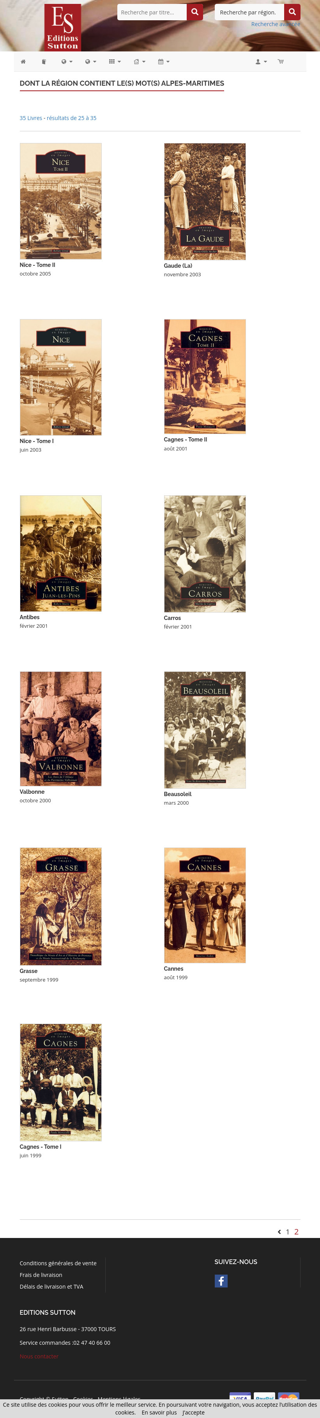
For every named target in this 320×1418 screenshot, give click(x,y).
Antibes (30, 617)
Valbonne (32, 792)
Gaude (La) (178, 266)
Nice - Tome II (37, 265)
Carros (172, 618)
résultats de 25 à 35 (72, 118)
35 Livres (32, 118)
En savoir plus (159, 1412)
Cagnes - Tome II (185, 439)
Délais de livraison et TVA (51, 1286)
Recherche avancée (276, 24)
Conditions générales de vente (58, 1263)
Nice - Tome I (37, 441)
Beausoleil (178, 794)
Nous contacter (39, 1356)
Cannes (174, 969)
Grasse (29, 971)
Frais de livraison (41, 1274)
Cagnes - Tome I (41, 1147)
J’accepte (194, 1412)
